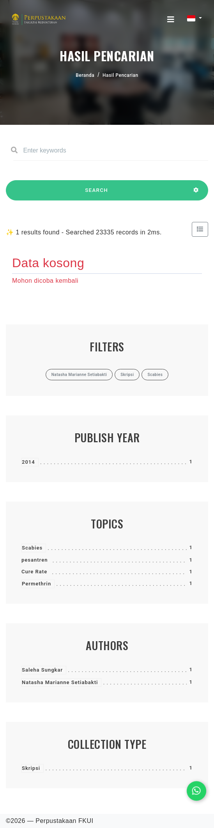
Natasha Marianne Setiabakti (60, 682)
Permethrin (36, 584)
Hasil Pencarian (120, 75)
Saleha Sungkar (42, 670)
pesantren (34, 560)
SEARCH (96, 193)
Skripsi (31, 768)
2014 (28, 462)
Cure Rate (34, 571)
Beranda (85, 75)
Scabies (32, 548)
